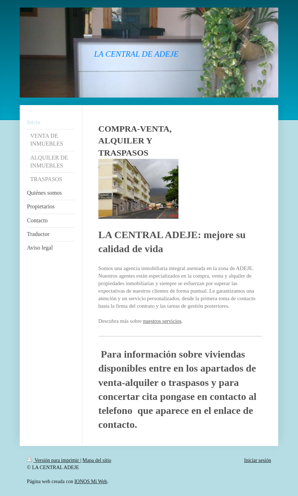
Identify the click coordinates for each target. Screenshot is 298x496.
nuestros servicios (162, 321)
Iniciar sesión (257, 460)
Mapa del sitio (97, 460)
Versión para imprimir (53, 460)
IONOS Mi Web (90, 481)
